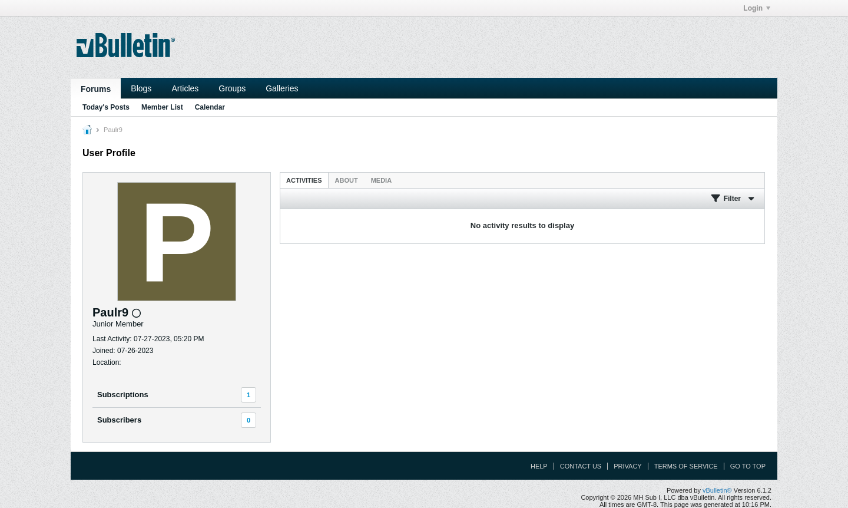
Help (539, 466)
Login (756, 8)
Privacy (627, 466)
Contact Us (581, 466)
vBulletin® (717, 490)
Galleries (282, 88)
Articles (184, 88)
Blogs (141, 88)
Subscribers (119, 419)
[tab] (304, 180)
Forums (96, 89)
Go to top (748, 466)
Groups (232, 88)
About (346, 180)
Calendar (210, 107)
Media (381, 180)
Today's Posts (106, 107)
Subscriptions (122, 394)
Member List (162, 107)
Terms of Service (686, 466)
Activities (304, 180)
